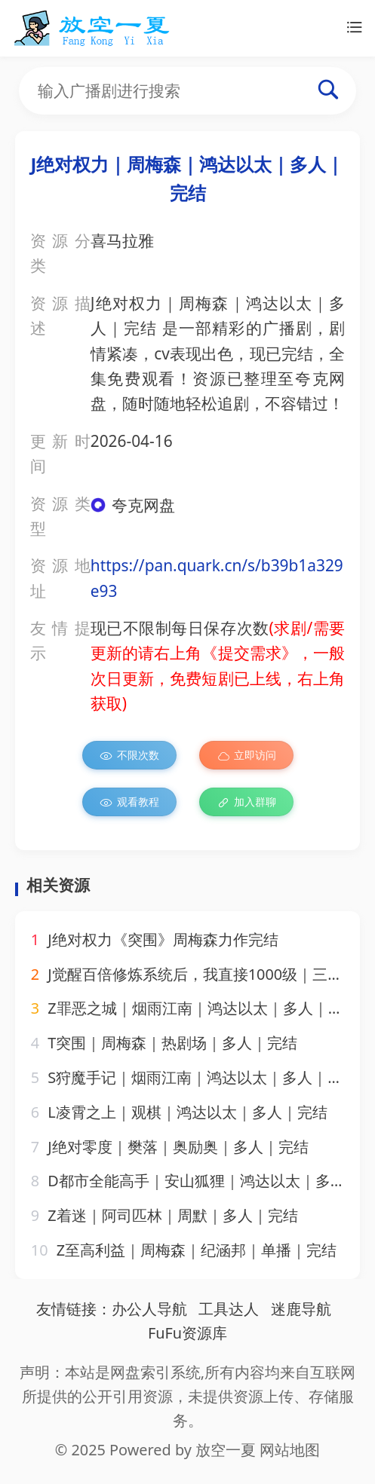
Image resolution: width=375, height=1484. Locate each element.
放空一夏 (225, 1450)
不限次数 (129, 755)
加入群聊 (246, 801)
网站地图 (290, 1450)
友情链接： (74, 1309)
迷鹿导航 (301, 1309)
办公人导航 (149, 1309)
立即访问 (246, 755)
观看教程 (129, 801)
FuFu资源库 (187, 1333)
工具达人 (228, 1309)
